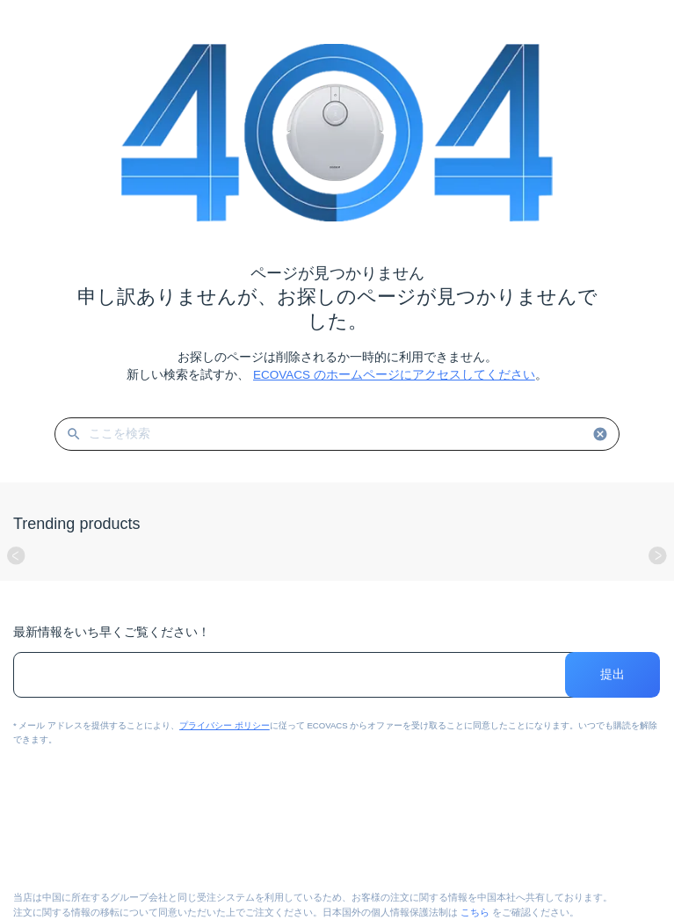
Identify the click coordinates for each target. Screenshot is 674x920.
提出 (613, 674)
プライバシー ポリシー (224, 725)
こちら (474, 912)
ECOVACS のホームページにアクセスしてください (394, 374)
